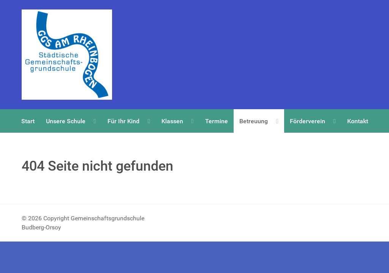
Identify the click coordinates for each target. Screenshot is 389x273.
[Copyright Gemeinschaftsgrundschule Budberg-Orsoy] (67, 54)
